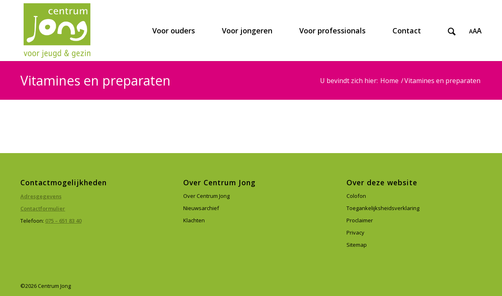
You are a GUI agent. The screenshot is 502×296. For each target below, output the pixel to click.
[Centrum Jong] (57, 30)
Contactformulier (42, 208)
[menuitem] (173, 30)
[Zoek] (451, 30)
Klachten (194, 220)
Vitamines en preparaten (95, 80)
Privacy (355, 232)
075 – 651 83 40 (63, 220)
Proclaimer (359, 220)
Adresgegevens (40, 196)
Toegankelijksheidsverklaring (382, 208)
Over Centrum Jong (206, 196)
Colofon (356, 196)
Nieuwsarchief (201, 208)
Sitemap (356, 244)
